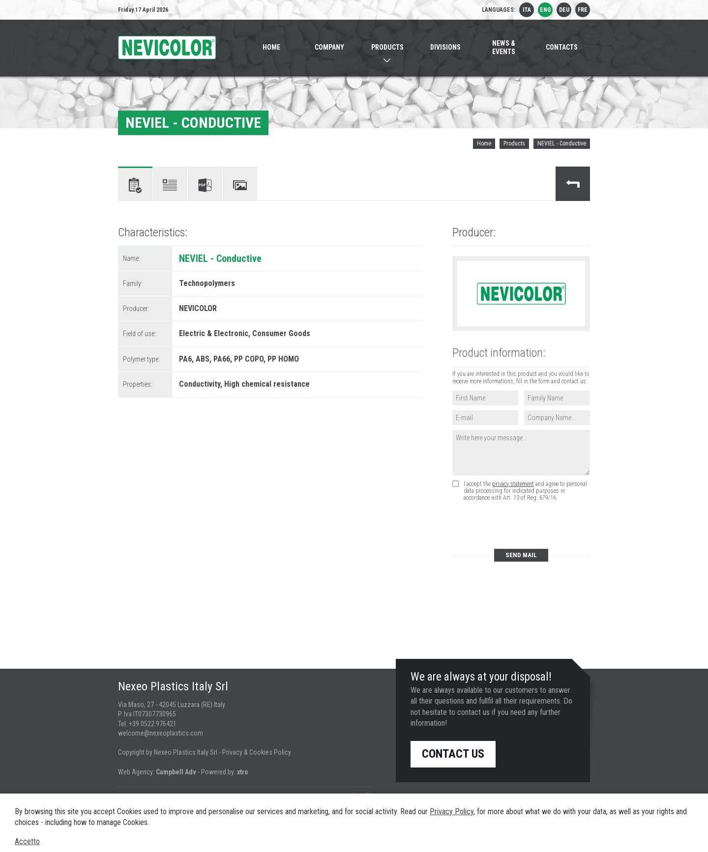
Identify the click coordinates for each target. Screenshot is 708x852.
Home (484, 143)
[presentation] (526, 525)
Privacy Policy (451, 811)
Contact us (453, 754)
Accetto (27, 841)
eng (545, 9)
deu (564, 9)
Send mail (521, 555)
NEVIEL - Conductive (561, 143)
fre (583, 9)
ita (527, 9)
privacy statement (513, 484)
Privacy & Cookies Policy (256, 752)
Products (514, 143)
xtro (242, 772)
